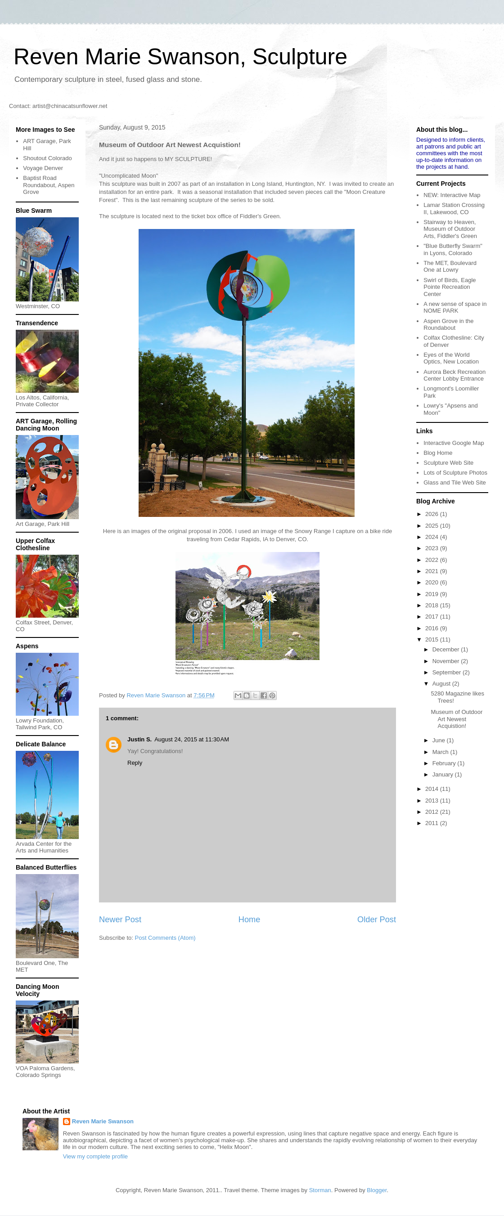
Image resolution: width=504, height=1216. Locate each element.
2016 (432, 628)
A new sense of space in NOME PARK (454, 307)
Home (249, 919)
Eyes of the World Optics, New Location (451, 358)
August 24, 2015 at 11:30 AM (191, 739)
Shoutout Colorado (47, 158)
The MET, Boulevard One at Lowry (450, 267)
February (445, 763)
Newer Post (120, 919)
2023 (432, 548)
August (442, 683)
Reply (134, 762)
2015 (432, 639)
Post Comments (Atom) (165, 937)
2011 (432, 823)
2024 (432, 537)
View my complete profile (95, 1156)
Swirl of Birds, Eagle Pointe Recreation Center (449, 287)
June (439, 740)
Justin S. (139, 739)
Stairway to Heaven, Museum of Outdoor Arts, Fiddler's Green (450, 229)
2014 (432, 788)
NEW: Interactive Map (451, 195)
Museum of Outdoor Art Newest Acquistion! (456, 719)
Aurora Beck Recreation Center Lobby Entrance (454, 375)
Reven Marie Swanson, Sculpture (180, 56)
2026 (432, 514)
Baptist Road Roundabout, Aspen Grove (48, 185)
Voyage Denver (43, 168)
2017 (432, 616)
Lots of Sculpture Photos (455, 472)
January (443, 774)
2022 (432, 559)
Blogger (377, 1190)
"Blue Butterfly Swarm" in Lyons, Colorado (452, 249)
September (447, 672)
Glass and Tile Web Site (454, 482)
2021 (432, 571)
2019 (432, 594)
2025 (432, 525)
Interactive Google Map (453, 443)
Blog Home (437, 452)
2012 (432, 811)
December (446, 649)
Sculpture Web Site (448, 462)
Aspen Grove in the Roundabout (448, 325)
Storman (320, 1190)
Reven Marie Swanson (156, 695)
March (441, 752)
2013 (432, 800)
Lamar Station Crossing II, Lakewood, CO (454, 208)
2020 (432, 582)
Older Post (376, 919)
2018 (432, 605)
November (446, 661)
